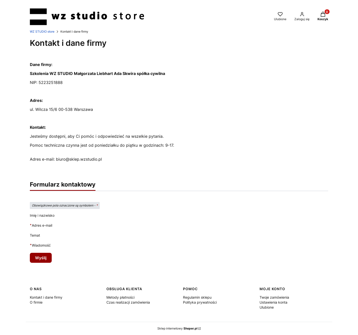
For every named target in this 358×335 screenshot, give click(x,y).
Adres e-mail (42, 225)
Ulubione (267, 307)
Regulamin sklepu (197, 297)
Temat (35, 235)
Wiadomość (41, 245)
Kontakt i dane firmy (46, 297)
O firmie (36, 302)
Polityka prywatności (200, 302)
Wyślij (40, 257)
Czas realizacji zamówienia (128, 302)
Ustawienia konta (273, 302)
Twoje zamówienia (274, 297)
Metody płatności (120, 297)
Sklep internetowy (177, 328)
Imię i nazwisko (42, 215)
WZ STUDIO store (42, 31)
